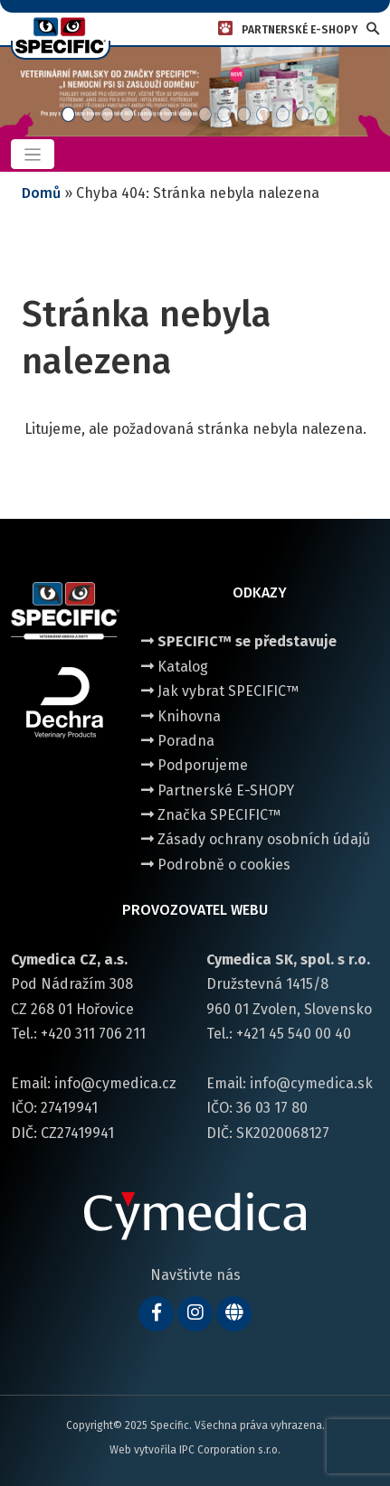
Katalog (174, 666)
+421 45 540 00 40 (293, 1033)
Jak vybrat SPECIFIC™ (220, 691)
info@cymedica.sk (311, 1083)
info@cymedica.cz (115, 1083)
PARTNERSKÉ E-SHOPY (299, 30)
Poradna (177, 740)
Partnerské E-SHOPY (217, 790)
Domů (41, 193)
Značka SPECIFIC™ (211, 814)
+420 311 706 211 (93, 1033)
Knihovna (181, 716)
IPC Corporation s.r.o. (230, 1450)
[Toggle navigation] (32, 154)
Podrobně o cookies (215, 864)
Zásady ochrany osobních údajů (255, 839)
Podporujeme (194, 765)
